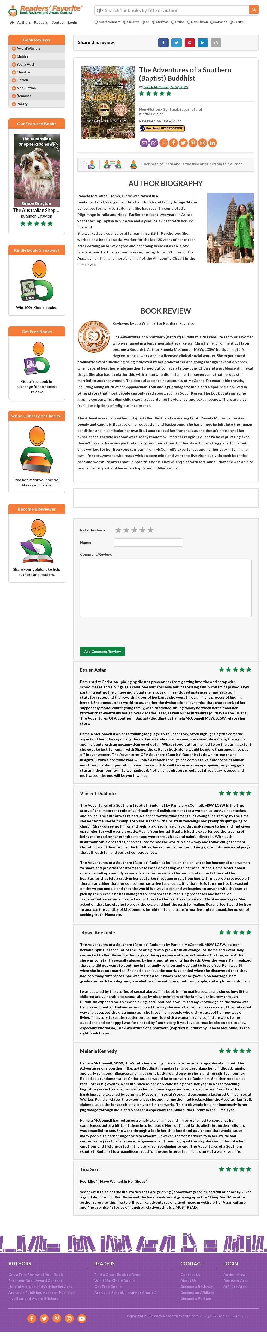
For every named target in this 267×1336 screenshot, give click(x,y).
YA (151, 22)
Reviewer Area (235, 1280)
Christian (168, 22)
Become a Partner (195, 1298)
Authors (24, 22)
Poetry (102, 26)
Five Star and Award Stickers (33, 1298)
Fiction (188, 22)
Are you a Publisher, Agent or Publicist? (42, 1292)
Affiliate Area (235, 1286)
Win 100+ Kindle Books (114, 1280)
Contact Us (190, 1274)
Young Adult (30, 70)
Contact (58, 22)
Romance (233, 22)
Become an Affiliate (197, 1292)
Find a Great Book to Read (117, 1274)
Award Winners (109, 22)
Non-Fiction (210, 22)
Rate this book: (93, 535)
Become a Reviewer (197, 1286)
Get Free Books (108, 1286)
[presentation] (119, 636)
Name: (85, 547)
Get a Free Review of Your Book (35, 1274)
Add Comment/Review (111, 657)
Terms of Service (238, 1316)
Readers (41, 22)
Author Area (234, 1274)
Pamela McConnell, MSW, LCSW (171, 89)
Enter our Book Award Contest (35, 1280)
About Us (188, 1280)
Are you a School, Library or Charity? (125, 1292)
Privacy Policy (205, 1316)
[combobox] (176, 10)
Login (72, 22)
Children (135, 22)
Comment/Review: (96, 559)
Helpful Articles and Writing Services (40, 1286)
